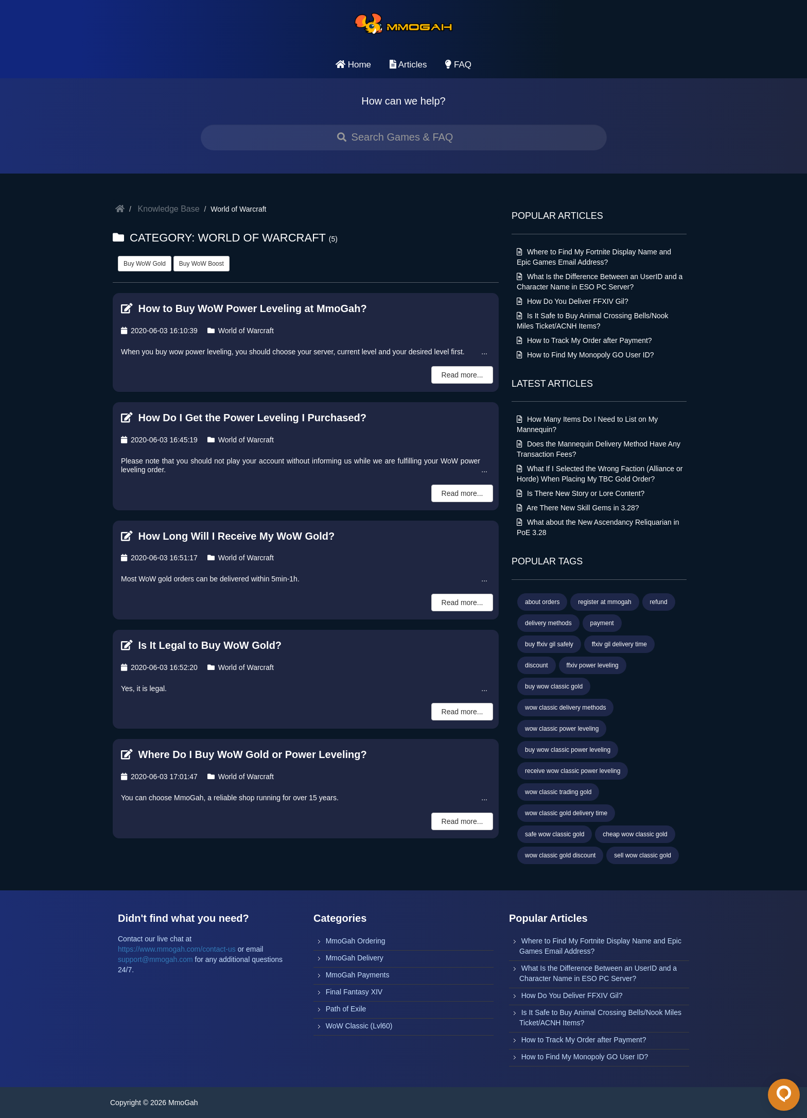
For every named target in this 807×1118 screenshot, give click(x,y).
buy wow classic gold (554, 686)
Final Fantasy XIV (354, 992)
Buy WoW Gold (145, 263)
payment (602, 623)
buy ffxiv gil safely (549, 644)
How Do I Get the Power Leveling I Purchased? (243, 417)
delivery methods (548, 623)
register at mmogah (604, 602)
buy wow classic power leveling (567, 749)
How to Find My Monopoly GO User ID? (585, 355)
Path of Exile (346, 1009)
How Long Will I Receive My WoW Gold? (228, 536)
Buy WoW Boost (201, 263)
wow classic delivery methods (565, 707)
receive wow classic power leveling (572, 771)
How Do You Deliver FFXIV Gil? (572, 301)
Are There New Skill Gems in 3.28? (578, 508)
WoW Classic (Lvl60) (359, 1026)
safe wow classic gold (554, 834)
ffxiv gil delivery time (619, 644)
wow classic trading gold (558, 792)
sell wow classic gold (642, 855)
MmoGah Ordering (355, 941)
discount (536, 665)
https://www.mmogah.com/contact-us (177, 949)
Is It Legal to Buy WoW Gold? (201, 645)
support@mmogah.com (155, 959)
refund (659, 602)
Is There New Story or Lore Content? (580, 493)
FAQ (458, 65)
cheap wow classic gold (635, 834)
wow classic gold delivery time (566, 813)
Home (353, 65)
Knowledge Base (169, 208)
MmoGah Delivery (354, 958)
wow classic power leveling (562, 728)
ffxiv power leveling (593, 665)
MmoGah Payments (358, 975)
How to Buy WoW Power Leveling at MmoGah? (244, 308)
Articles (408, 65)
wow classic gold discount (560, 855)
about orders (542, 602)
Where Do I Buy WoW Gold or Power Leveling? (244, 754)
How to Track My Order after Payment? (584, 340)
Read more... (462, 375)
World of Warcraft (240, 330)
